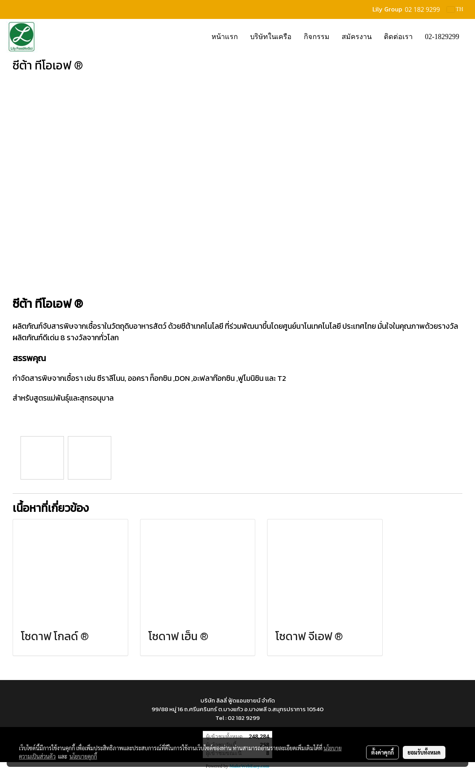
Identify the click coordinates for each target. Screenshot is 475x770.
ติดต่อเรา (398, 37)
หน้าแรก (224, 37)
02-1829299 (442, 37)
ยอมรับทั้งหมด (424, 752)
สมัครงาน (357, 37)
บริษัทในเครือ (271, 37)
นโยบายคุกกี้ (83, 756)
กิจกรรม (316, 37)
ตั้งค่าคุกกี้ (382, 752)
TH (455, 9)
